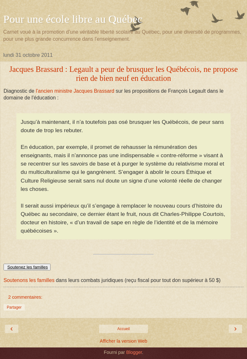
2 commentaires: (25, 297)
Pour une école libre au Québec (72, 19)
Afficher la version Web (123, 341)
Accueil (123, 329)
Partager (14, 307)
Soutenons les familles (29, 280)
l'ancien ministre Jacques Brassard (74, 91)
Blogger (134, 352)
